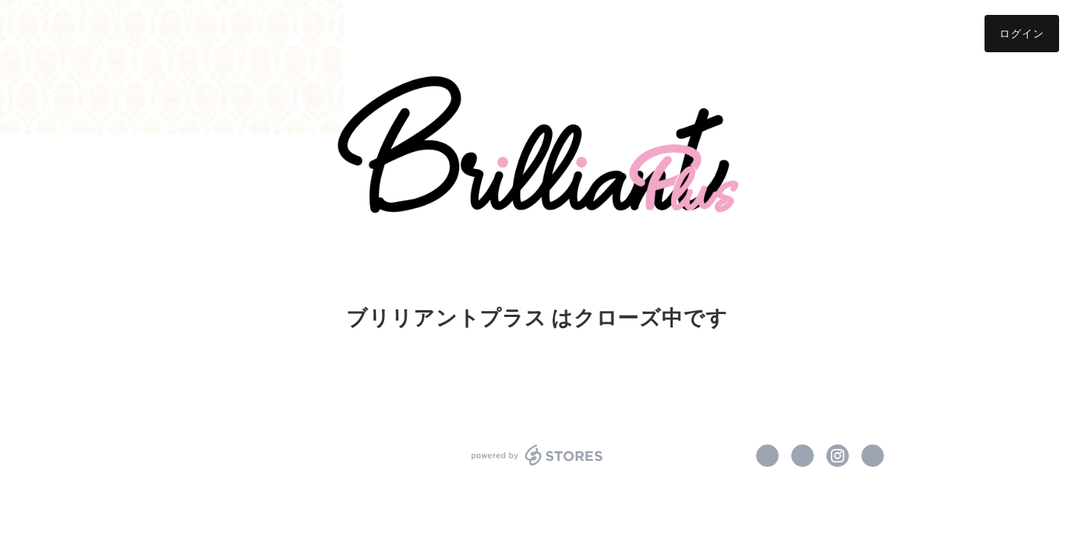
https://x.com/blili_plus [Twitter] (802, 456)
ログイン (1021, 33)
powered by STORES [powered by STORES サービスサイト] (537, 455)
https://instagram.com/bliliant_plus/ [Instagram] (837, 456)
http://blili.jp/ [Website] (872, 456)
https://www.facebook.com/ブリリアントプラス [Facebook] (767, 456)
